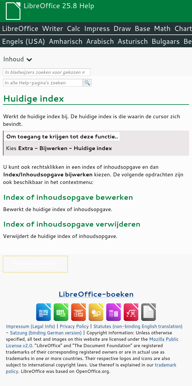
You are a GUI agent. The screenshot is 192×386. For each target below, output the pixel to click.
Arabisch (100, 41)
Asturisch (133, 41)
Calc (74, 28)
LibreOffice (20, 28)
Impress (97, 28)
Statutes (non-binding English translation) (137, 326)
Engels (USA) (23, 41)
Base (142, 28)
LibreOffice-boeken (96, 294)
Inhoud (13, 58)
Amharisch (66, 41)
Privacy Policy (74, 326)
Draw (122, 28)
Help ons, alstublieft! (35, 263)
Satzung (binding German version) (46, 332)
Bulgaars (165, 41)
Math (162, 28)
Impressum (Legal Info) (30, 326)
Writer (52, 28)
